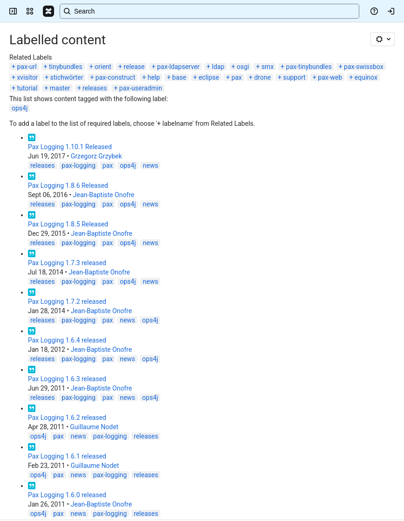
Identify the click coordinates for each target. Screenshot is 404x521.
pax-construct (116, 77)
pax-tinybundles (309, 66)
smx (267, 66)
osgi (243, 66)
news (150, 165)
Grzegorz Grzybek (96, 156)
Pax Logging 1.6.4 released (67, 340)
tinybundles (65, 66)
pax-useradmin (140, 88)
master (60, 88)
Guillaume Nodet (94, 427)
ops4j (19, 108)
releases (94, 88)
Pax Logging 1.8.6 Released (68, 185)
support (294, 77)
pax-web (330, 77)
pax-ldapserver (178, 66)
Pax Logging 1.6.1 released (67, 456)
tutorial (27, 88)
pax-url (26, 66)
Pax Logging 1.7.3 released (67, 263)
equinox (366, 77)
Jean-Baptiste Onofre (104, 195)
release (133, 66)
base (179, 77)
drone (262, 77)
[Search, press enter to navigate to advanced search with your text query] (209, 11)
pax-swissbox (363, 66)
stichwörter (66, 77)
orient (103, 66)
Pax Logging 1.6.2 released (67, 417)
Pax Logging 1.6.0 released (67, 495)
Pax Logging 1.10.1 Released (70, 147)
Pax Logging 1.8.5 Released (68, 224)
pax (237, 77)
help (154, 77)
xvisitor (27, 77)
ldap (218, 66)
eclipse (209, 77)
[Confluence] (48, 11)
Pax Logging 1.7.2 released (67, 301)
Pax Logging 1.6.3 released (67, 379)
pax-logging (78, 165)
